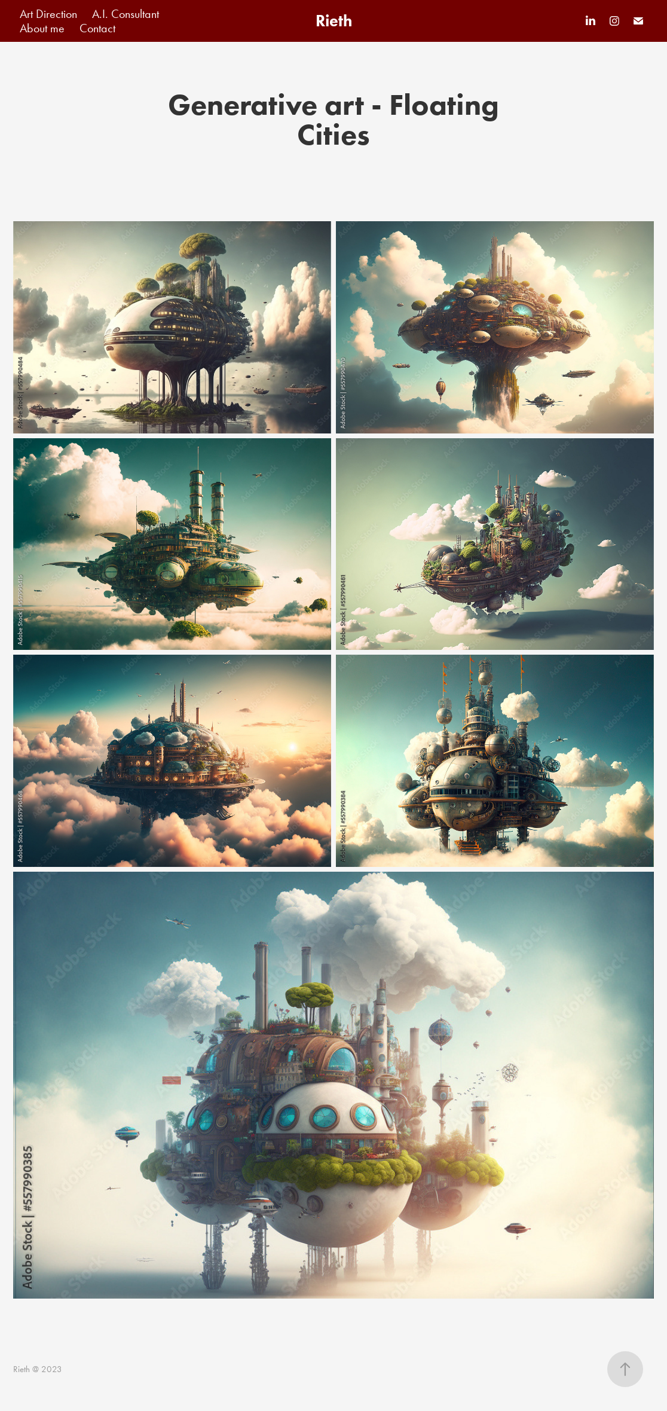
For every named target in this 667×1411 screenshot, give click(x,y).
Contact (97, 28)
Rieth (334, 20)
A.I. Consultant (125, 14)
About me (42, 28)
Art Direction (48, 14)
